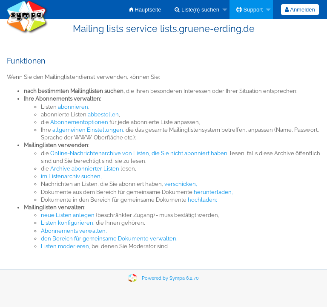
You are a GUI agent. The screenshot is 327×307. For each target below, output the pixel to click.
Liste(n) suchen (197, 9)
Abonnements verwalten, (74, 231)
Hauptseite (145, 9)
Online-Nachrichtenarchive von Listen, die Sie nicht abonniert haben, (139, 153)
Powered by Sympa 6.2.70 (170, 278)
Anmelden (300, 9)
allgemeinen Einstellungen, (88, 130)
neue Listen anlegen (68, 215)
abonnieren (73, 107)
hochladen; (202, 200)
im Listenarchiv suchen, (71, 176)
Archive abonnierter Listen (84, 168)
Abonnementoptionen (79, 122)
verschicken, (180, 184)
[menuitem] (145, 9)
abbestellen (103, 114)
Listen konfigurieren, (68, 223)
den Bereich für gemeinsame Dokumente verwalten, (109, 238)
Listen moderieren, (65, 246)
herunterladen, (213, 192)
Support (249, 9)
